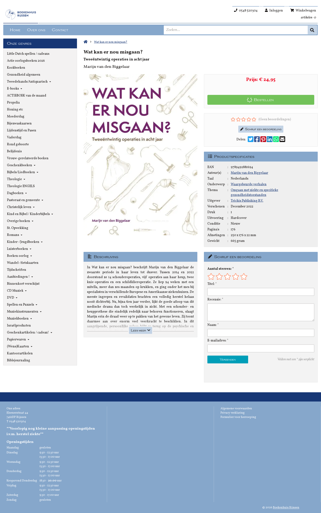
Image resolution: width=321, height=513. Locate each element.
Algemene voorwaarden (236, 409)
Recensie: (214, 299)
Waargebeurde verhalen (249, 184)
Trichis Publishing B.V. (247, 201)
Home (15, 30)
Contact (60, 30)
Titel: (211, 284)
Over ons (36, 30)
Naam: (212, 325)
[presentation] (233, 373)
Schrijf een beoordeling (260, 129)
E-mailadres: (216, 340)
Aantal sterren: (219, 269)
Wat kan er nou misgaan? (110, 42)
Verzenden (228, 359)
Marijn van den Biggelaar (249, 173)
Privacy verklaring (232, 413)
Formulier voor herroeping (238, 417)
